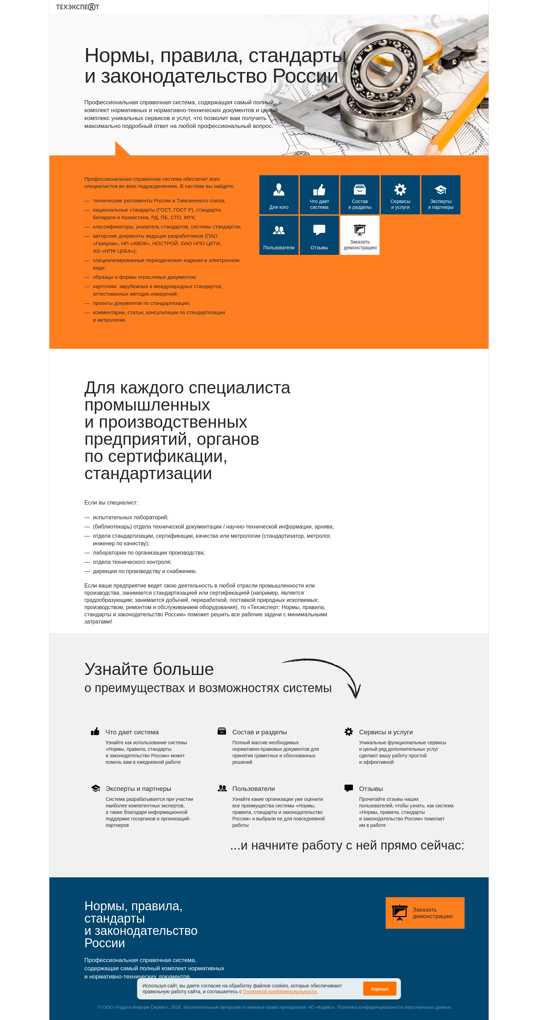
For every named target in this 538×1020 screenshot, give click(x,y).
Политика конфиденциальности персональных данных (394, 1007)
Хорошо (379, 984)
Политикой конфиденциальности (279, 986)
